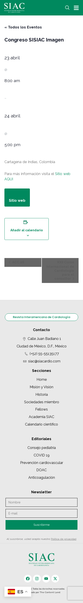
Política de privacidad (63, 539)
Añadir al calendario (26, 230)
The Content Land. (50, 592)
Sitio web (62, 174)
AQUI (8, 179)
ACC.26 (17, 262)
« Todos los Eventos (23, 27)
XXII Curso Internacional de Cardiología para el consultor (60, 270)
